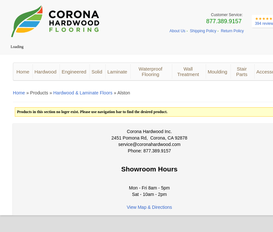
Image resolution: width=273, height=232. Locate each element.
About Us (177, 31)
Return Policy (232, 31)
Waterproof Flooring (151, 71)
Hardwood (45, 71)
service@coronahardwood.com (149, 144)
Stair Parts (241, 71)
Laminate (117, 71)
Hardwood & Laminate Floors (83, 92)
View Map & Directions (149, 207)
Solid (96, 71)
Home (22, 71)
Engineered (73, 71)
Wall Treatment (188, 71)
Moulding (217, 71)
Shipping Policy (203, 31)
